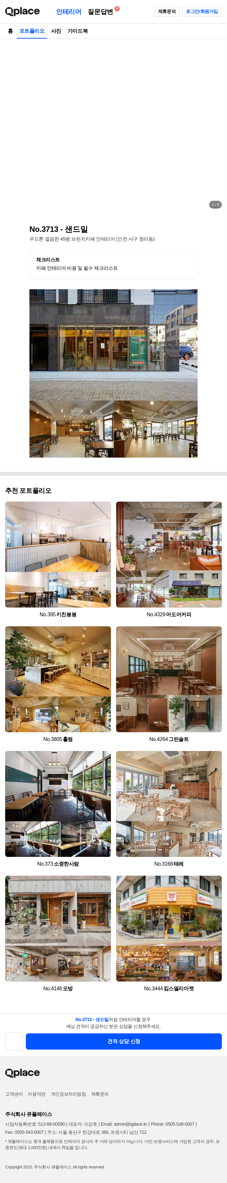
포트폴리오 (32, 31)
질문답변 (102, 10)
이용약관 (36, 1094)
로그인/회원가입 (202, 11)
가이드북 (78, 31)
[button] (11, 126)
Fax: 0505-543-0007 (24, 1132)
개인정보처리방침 (68, 1094)
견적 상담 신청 (123, 1041)
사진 (56, 31)
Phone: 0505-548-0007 (172, 1124)
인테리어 (68, 11)
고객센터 (14, 1094)
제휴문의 (167, 11)
